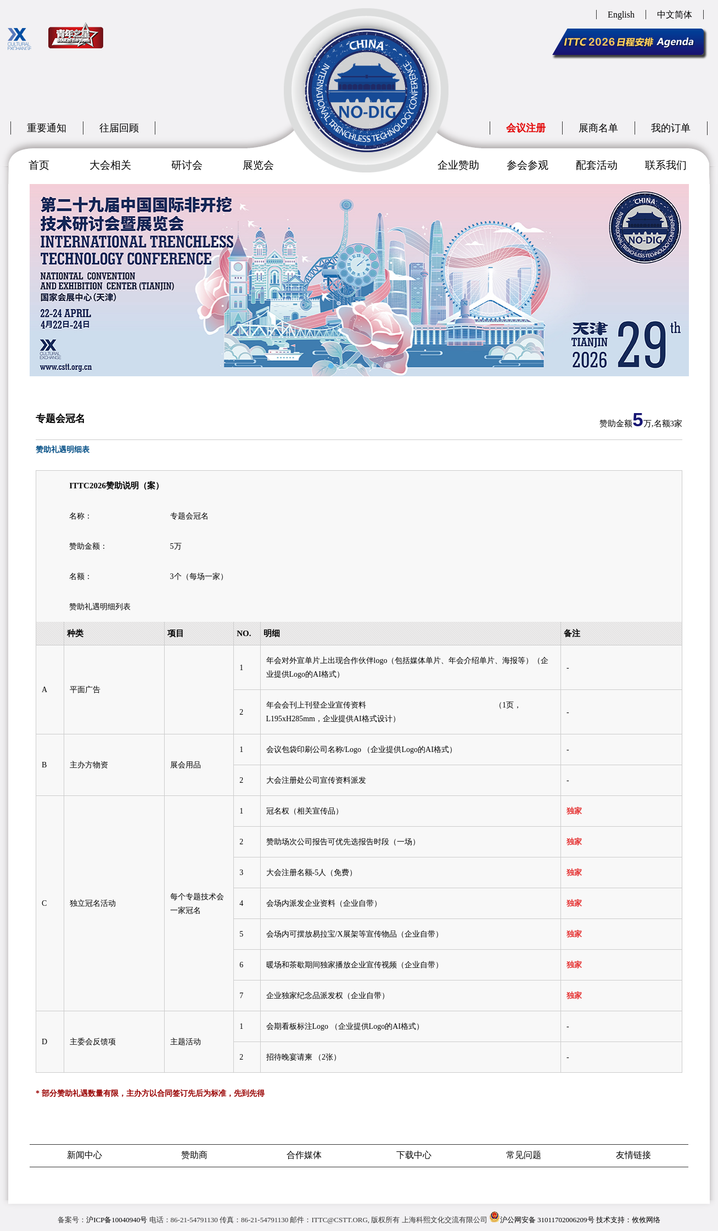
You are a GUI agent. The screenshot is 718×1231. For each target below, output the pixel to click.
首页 (39, 165)
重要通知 (46, 127)
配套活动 (597, 165)
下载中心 (413, 1155)
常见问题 (523, 1155)
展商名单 (598, 127)
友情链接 (633, 1155)
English (621, 14)
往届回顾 (119, 127)
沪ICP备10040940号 (116, 1220)
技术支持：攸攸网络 (628, 1220)
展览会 (258, 165)
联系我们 (666, 165)
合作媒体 (304, 1155)
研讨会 (187, 165)
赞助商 (194, 1155)
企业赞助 (458, 165)
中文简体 (674, 14)
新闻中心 (84, 1155)
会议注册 (526, 127)
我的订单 (671, 127)
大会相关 (110, 165)
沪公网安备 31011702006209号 (541, 1217)
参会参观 (527, 165)
